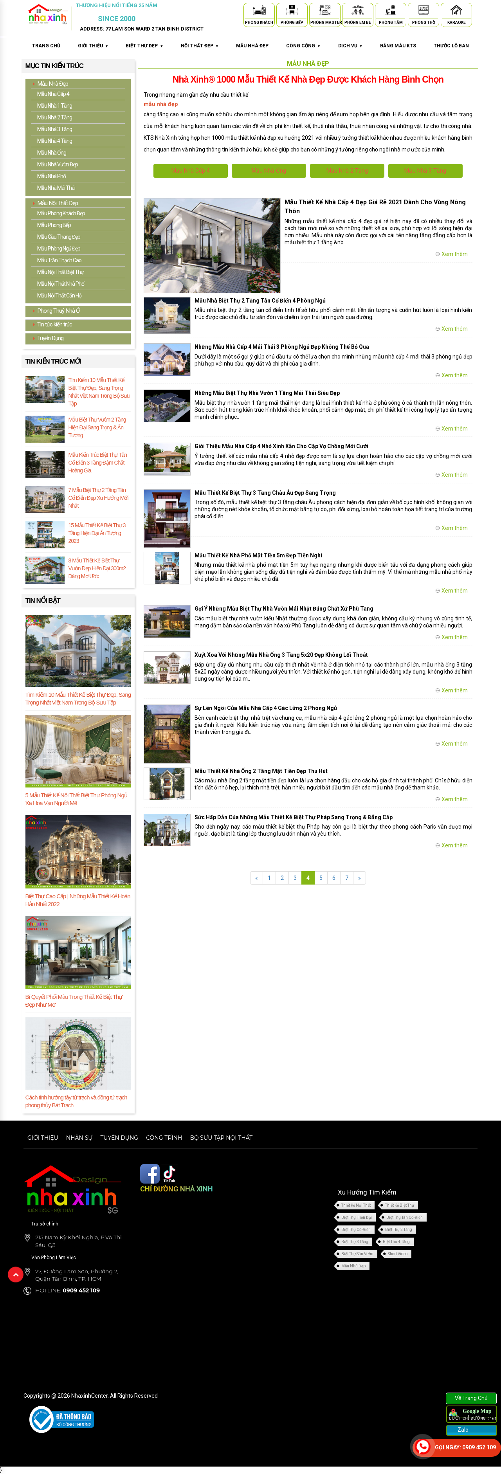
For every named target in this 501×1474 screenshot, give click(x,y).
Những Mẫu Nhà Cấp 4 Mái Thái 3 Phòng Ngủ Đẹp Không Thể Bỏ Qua (282, 347)
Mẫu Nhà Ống (268, 170)
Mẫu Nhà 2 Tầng (347, 170)
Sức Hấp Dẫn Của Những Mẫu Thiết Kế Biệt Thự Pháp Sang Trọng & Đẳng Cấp (294, 817)
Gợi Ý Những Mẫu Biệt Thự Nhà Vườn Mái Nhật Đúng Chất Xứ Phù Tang (284, 608)
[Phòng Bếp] (292, 11)
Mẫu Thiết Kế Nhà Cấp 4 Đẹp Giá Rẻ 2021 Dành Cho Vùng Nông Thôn (375, 206)
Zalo (462, 1430)
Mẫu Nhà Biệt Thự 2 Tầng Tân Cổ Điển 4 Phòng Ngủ (260, 300)
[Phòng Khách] (259, 11)
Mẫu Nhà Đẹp (353, 1265)
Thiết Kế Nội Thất (356, 1205)
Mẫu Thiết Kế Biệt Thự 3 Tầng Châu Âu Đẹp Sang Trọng (265, 492)
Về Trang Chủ (471, 1398)
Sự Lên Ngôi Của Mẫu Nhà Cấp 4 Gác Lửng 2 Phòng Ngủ (266, 708)
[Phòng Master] (324, 11)
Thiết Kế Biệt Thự (399, 1205)
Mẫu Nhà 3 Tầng (425, 170)
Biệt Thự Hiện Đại (356, 1217)
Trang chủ (46, 46)
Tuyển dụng (119, 1137)
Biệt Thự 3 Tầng (354, 1241)
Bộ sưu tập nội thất (221, 1137)
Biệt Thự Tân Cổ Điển (404, 1217)
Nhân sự (79, 1137)
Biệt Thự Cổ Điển (356, 1229)
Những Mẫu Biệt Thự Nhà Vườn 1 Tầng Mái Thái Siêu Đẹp (267, 393)
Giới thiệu (42, 1137)
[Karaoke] (456, 11)
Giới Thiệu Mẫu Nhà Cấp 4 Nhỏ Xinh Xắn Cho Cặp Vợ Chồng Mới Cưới (281, 446)
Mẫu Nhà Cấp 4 (190, 170)
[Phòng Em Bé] (357, 11)
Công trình (164, 1137)
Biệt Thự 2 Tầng (398, 1229)
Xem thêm (455, 254)
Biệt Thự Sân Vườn (357, 1253)
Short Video (397, 1253)
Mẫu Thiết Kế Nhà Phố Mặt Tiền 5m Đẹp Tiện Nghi (258, 555)
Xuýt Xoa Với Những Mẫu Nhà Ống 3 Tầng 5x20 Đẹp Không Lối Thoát (282, 655)
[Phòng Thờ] (423, 11)
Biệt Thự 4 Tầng (396, 1241)
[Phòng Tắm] (390, 11)
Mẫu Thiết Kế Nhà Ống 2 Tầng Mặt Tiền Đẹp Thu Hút (261, 771)
